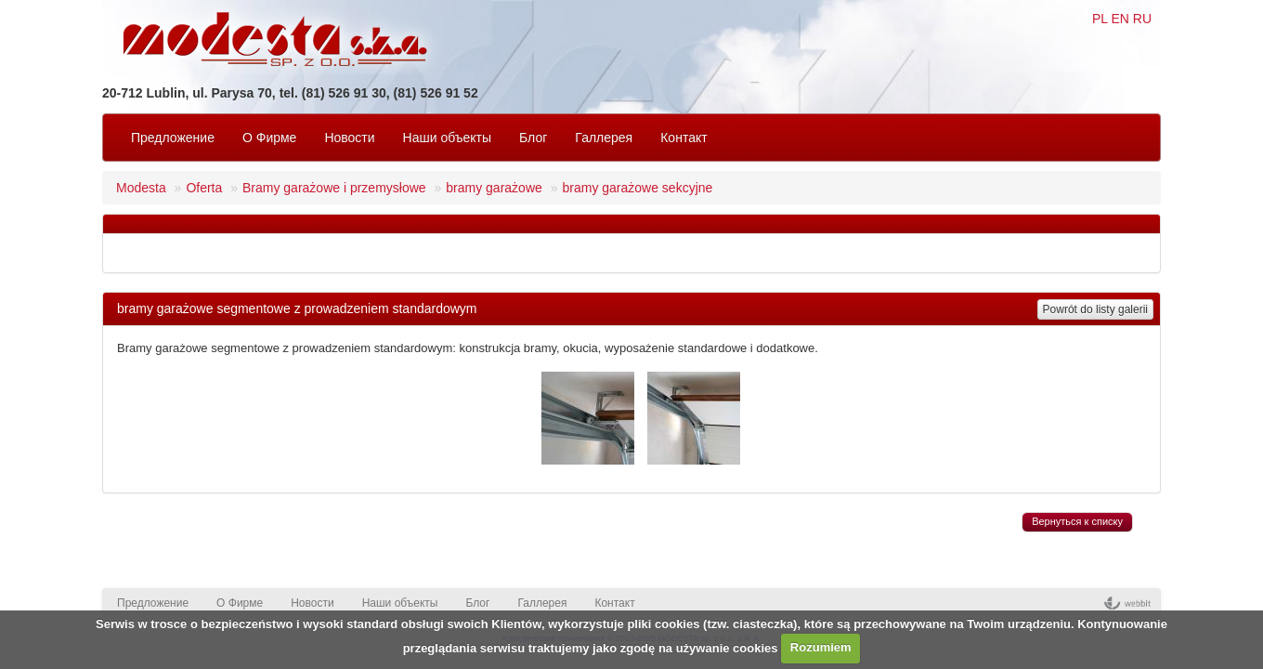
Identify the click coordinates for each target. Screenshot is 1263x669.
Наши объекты (447, 137)
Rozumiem (821, 647)
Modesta (141, 187)
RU (1142, 18)
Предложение (173, 137)
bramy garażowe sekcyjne (637, 187)
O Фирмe (269, 137)
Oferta (204, 187)
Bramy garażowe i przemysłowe (334, 187)
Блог (533, 137)
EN (1119, 18)
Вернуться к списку (1077, 521)
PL (1100, 18)
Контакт (683, 137)
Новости (349, 137)
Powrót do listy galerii (1095, 309)
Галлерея (603, 137)
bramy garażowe (494, 187)
